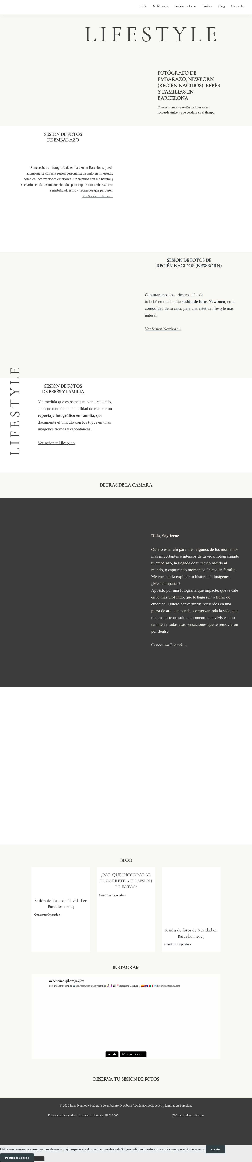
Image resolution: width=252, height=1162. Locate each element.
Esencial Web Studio (190, 1115)
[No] (39, 1158)
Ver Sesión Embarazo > (97, 196)
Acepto (215, 1149)
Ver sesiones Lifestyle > (56, 442)
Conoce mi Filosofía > (169, 644)
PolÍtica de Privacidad (62, 1115)
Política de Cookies (90, 1115)
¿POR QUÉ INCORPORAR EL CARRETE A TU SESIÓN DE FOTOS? (126, 881)
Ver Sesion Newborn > (163, 328)
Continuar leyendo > (47, 914)
